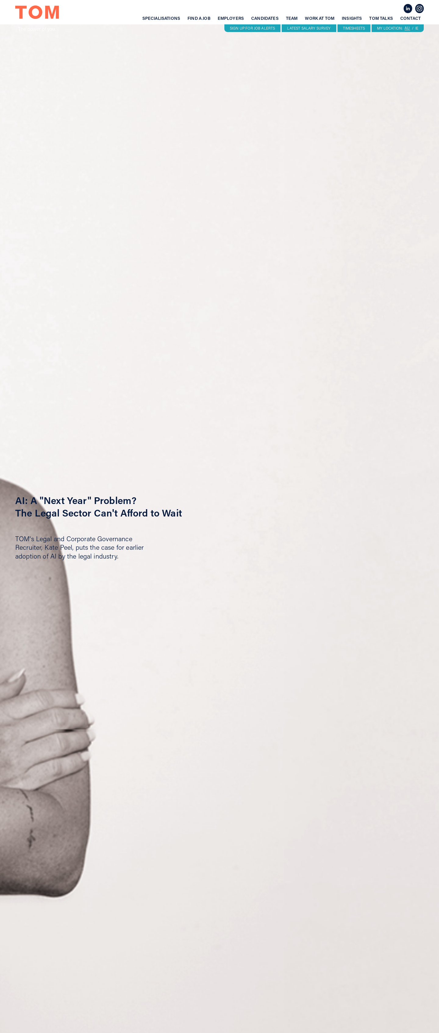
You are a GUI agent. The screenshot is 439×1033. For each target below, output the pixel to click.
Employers (231, 18)
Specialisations (161, 18)
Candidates (265, 18)
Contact (410, 18)
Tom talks (381, 18)
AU (407, 28)
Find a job (198, 18)
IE (416, 28)
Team (292, 18)
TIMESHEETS (354, 28)
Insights (352, 18)
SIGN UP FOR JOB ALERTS (252, 28)
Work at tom (319, 18)
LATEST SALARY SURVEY (308, 28)
